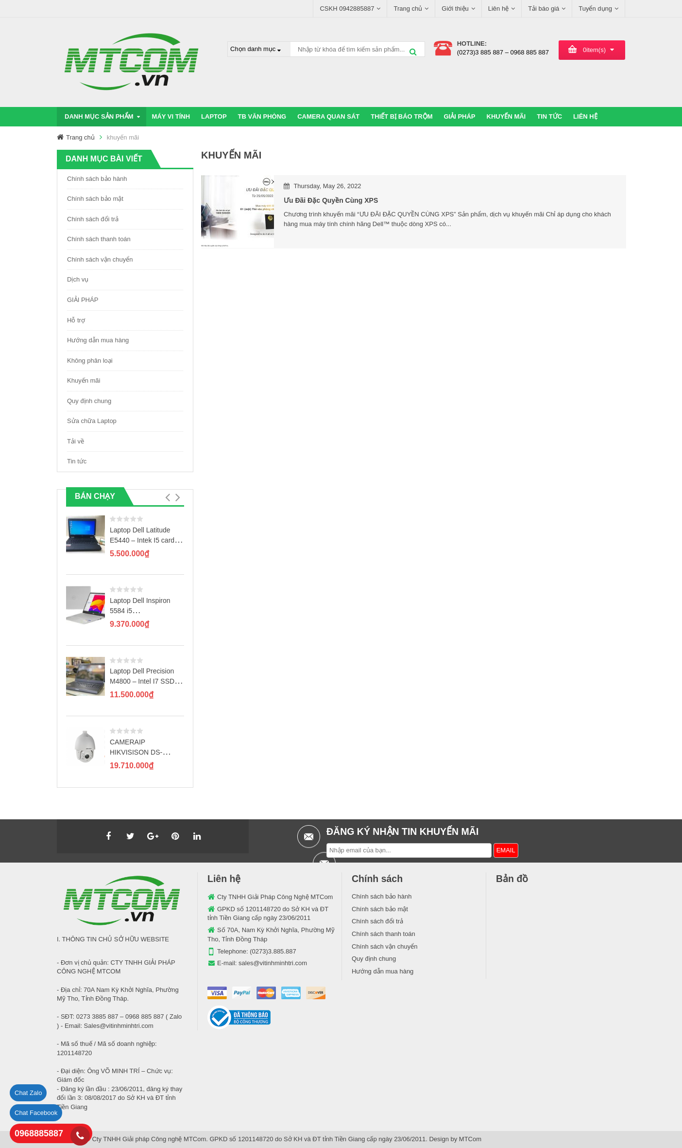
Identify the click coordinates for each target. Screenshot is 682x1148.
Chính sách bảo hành (97, 178)
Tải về (75, 441)
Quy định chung (89, 401)
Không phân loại (90, 360)
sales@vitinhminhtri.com (273, 963)
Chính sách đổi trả (93, 219)
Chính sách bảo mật (95, 198)
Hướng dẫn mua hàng (98, 340)
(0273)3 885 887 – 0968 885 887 (503, 52)
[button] (167, 497)
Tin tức (76, 461)
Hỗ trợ (76, 320)
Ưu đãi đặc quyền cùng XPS (331, 200)
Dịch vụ (77, 279)
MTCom (470, 1139)
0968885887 (39, 1133)
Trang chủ (80, 137)
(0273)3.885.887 (273, 951)
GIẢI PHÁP (82, 299)
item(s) (594, 49)
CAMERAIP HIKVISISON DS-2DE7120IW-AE (136, 752)
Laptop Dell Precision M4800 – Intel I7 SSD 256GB (142, 681)
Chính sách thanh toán (99, 239)
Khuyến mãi (83, 380)
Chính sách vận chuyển (100, 259)
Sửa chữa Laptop (92, 420)
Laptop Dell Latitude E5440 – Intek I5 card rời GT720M (142, 540)
